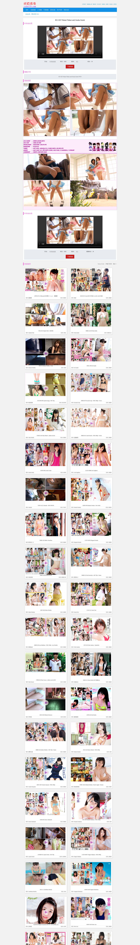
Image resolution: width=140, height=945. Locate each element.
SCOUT (99, 4)
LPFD (114, 4)
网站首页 (33, 14)
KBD (107, 4)
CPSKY (84, 4)
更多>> (115, 142)
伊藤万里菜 (109, 142)
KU (38, 14)
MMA (103, 4)
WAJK (111, 4)
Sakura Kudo (101, 142)
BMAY (94, 4)
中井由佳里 (52, 61)
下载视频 (70, 66)
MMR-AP (89, 4)
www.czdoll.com (83, 912)
